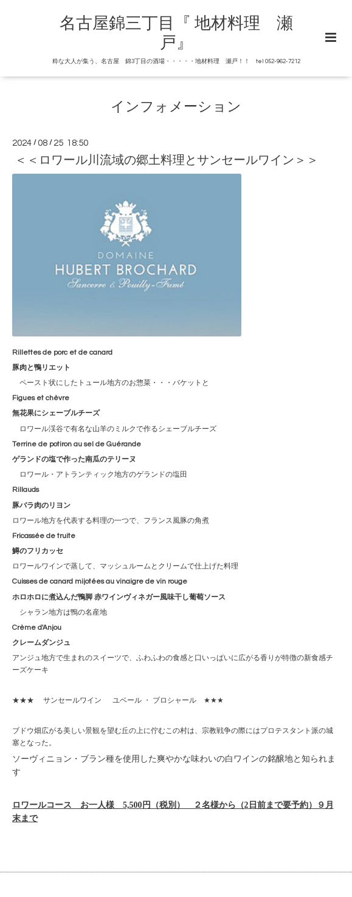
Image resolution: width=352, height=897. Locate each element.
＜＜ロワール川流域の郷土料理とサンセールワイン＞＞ (167, 160)
